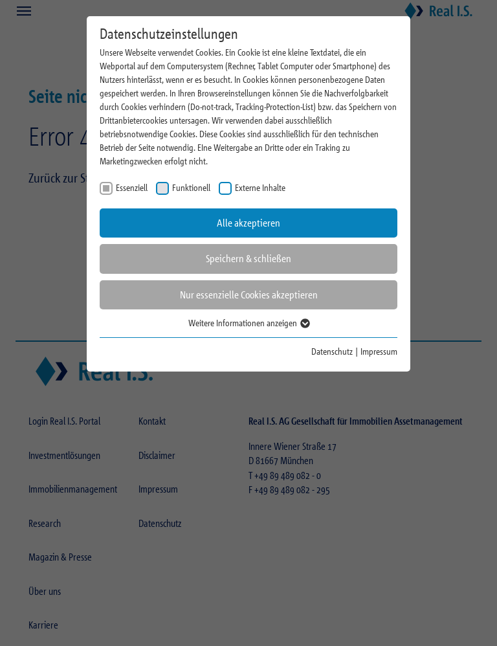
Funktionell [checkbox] (191, 187)
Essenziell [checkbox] (132, 187)
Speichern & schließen (248, 258)
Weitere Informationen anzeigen (248, 322)
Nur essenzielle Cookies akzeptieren (249, 295)
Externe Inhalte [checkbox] (260, 187)
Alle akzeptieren (248, 223)
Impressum (378, 351)
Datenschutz (332, 351)
